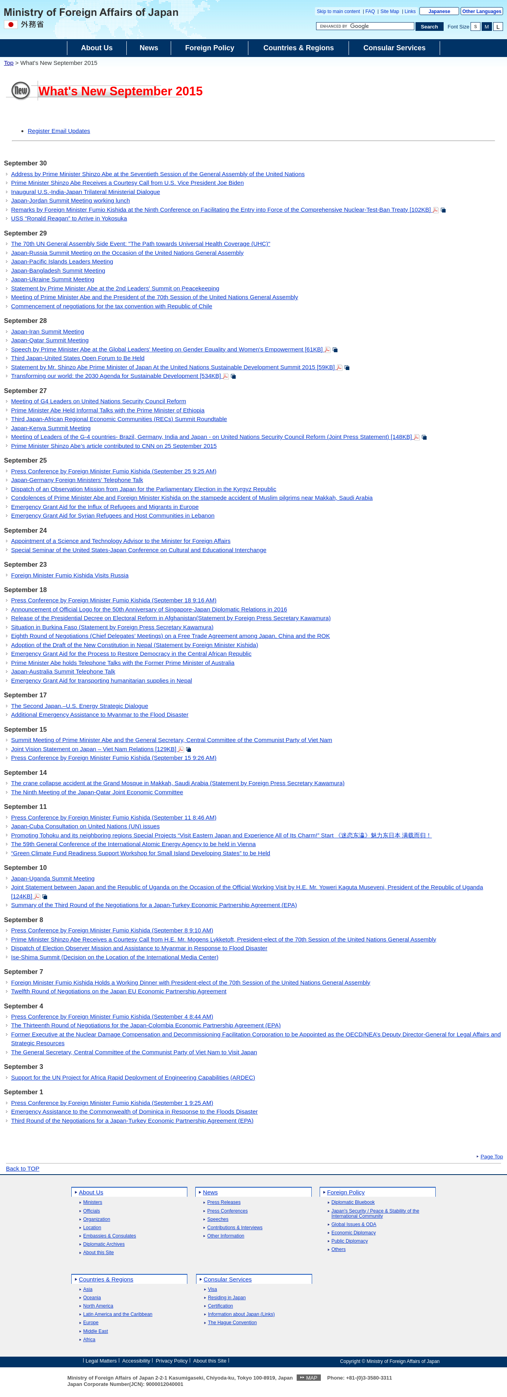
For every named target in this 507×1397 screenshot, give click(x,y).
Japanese (439, 11)
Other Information (225, 1236)
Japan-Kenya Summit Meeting (51, 428)
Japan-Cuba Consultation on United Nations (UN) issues (85, 826)
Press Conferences (227, 1211)
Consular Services (228, 1279)
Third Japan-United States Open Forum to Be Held (78, 358)
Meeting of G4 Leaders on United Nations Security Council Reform (98, 401)
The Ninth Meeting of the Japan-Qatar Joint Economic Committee (97, 792)
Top (8, 62)
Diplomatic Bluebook (353, 1202)
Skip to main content (338, 11)
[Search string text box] (365, 26)
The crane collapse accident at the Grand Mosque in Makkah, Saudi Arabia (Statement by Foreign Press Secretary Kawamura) (178, 783)
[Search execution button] (430, 26)
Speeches (217, 1219)
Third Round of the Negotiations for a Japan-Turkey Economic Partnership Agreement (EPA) (132, 1120)
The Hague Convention (232, 1322)
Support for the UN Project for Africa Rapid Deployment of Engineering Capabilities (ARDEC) (133, 1077)
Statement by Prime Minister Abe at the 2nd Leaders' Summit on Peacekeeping (115, 288)
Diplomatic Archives (104, 1244)
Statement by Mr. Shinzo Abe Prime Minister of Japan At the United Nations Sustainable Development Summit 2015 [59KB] (180, 367)
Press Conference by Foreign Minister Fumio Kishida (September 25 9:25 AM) (114, 471)
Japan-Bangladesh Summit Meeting (58, 270)
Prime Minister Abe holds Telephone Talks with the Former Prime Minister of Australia (122, 662)
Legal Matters (101, 1361)
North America (98, 1306)
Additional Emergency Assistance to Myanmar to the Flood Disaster (100, 714)
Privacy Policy (172, 1361)
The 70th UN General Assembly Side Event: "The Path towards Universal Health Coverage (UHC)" (140, 243)
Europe (91, 1322)
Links (410, 11)
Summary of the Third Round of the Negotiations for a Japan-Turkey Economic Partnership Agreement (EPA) (154, 905)
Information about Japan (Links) (241, 1314)
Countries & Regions (106, 1279)
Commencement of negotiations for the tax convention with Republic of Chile (111, 306)
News (210, 1192)
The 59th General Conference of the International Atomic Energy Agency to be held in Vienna (133, 844)
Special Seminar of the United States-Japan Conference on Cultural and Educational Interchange (139, 550)
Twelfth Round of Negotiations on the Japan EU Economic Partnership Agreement (119, 991)
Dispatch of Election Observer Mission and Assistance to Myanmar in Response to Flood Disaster (139, 948)
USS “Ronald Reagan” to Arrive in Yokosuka (69, 218)
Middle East (95, 1331)
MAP (311, 1378)
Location (92, 1227)
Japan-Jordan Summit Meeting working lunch (70, 200)
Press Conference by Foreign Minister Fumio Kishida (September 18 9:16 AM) (114, 600)
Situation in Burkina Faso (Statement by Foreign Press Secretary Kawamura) (112, 627)
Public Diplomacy (350, 1241)
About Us (91, 1192)
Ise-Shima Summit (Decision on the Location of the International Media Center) (115, 957)
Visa (212, 1289)
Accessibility (136, 1361)
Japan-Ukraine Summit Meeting (52, 279)
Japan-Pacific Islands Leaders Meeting (62, 261)
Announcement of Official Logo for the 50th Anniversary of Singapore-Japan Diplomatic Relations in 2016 (149, 609)
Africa (89, 1339)
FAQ (370, 11)
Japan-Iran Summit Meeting (47, 331)
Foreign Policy (346, 1192)
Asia (87, 1289)
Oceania (92, 1297)
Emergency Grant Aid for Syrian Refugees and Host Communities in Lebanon (113, 515)
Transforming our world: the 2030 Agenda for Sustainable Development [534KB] (123, 375)
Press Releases (223, 1202)
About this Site (98, 1252)
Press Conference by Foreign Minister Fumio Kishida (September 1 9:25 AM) (112, 1102)
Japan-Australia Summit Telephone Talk (63, 671)
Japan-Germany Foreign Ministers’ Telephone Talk (77, 479)
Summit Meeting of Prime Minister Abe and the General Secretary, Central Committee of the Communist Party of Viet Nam (171, 739)
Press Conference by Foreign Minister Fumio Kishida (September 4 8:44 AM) (112, 1016)
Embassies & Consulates (109, 1236)
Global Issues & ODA (354, 1224)
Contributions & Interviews (234, 1227)
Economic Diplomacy (354, 1233)
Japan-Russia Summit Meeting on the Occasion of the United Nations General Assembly (127, 252)
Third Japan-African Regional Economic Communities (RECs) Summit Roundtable (119, 419)
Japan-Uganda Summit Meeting (53, 878)
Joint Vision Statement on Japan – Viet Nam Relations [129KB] (101, 749)
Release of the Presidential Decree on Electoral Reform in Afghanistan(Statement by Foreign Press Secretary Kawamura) (171, 618)
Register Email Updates (59, 130)
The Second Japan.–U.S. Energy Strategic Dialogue (79, 705)
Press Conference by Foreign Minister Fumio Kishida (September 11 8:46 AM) (114, 817)
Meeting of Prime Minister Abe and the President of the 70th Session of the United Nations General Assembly (154, 297)
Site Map (389, 11)
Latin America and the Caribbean (117, 1314)
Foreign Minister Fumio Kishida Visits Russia (70, 575)
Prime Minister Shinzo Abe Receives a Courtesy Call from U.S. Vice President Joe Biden (127, 182)
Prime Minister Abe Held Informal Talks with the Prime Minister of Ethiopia (107, 410)
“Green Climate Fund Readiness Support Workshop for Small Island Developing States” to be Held (140, 853)
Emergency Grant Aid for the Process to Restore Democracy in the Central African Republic (131, 653)
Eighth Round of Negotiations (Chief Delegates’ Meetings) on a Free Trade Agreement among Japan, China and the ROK (170, 635)
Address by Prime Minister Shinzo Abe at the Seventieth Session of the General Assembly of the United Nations (158, 174)
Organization (96, 1219)
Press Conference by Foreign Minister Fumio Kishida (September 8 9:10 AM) (112, 930)
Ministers (92, 1202)
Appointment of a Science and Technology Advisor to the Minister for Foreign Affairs (121, 540)
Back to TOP (23, 1168)
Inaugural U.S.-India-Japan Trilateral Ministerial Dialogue (85, 191)
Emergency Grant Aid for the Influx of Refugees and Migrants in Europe (105, 506)
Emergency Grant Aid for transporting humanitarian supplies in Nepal (101, 680)
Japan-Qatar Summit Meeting (50, 340)
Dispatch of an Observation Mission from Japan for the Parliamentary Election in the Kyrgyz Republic (143, 489)
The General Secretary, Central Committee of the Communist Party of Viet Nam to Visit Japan (134, 1052)
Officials (91, 1211)
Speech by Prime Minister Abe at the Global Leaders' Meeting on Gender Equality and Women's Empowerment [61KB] (174, 349)
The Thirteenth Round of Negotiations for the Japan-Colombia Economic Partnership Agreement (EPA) (146, 1025)
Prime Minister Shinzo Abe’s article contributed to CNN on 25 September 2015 (114, 445)
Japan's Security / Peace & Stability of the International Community (375, 1214)
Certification (220, 1306)
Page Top (491, 1157)
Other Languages (481, 11)
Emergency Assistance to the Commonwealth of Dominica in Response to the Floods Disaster (134, 1111)
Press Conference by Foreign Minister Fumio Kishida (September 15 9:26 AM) (114, 757)
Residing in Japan (227, 1297)
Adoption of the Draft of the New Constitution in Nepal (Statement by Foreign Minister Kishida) (134, 645)
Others (339, 1249)
